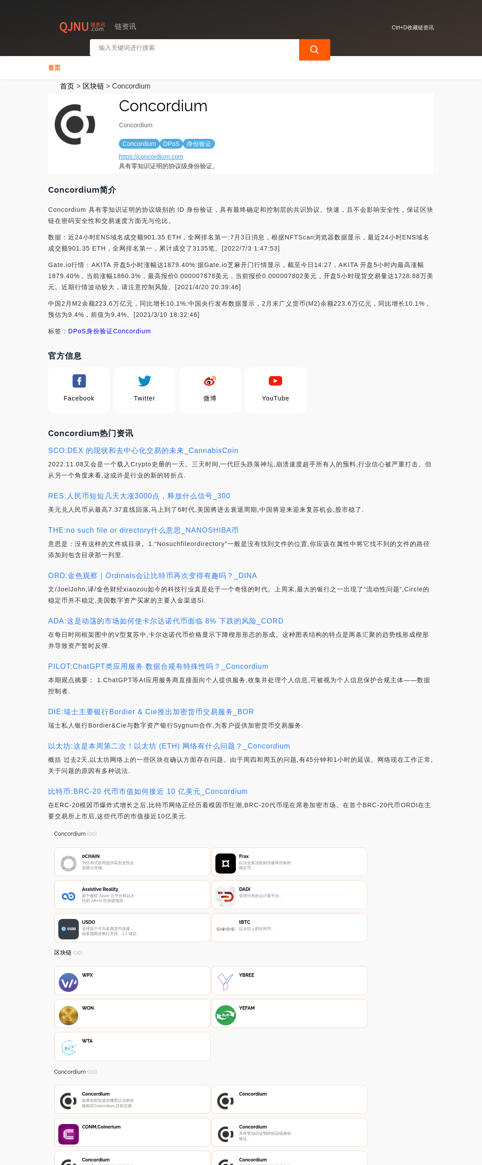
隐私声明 (196, 1117)
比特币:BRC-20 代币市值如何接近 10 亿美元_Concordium (148, 789)
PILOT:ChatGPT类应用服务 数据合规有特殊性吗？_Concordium (158, 663)
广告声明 (240, 1117)
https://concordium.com (151, 154)
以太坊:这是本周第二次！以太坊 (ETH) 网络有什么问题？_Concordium (169, 743)
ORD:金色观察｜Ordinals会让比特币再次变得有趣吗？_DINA (152, 573)
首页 (54, 65)
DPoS (77, 328)
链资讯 (192, 1151)
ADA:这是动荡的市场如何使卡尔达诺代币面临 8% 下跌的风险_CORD (166, 618)
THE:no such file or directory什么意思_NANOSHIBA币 (143, 527)
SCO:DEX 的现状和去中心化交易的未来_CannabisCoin (143, 448)
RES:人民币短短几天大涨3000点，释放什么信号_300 (139, 493)
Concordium (132, 328)
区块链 (93, 83)
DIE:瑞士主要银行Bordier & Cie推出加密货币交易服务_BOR (151, 709)
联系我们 (152, 1117)
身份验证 (99, 328)
